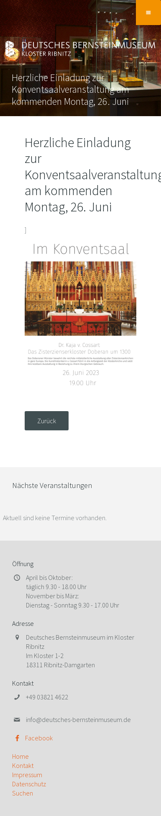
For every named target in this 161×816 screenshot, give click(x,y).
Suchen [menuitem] (22, 793)
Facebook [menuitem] (39, 738)
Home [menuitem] (20, 756)
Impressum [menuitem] (27, 774)
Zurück (46, 421)
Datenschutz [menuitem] (29, 784)
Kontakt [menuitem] (22, 765)
